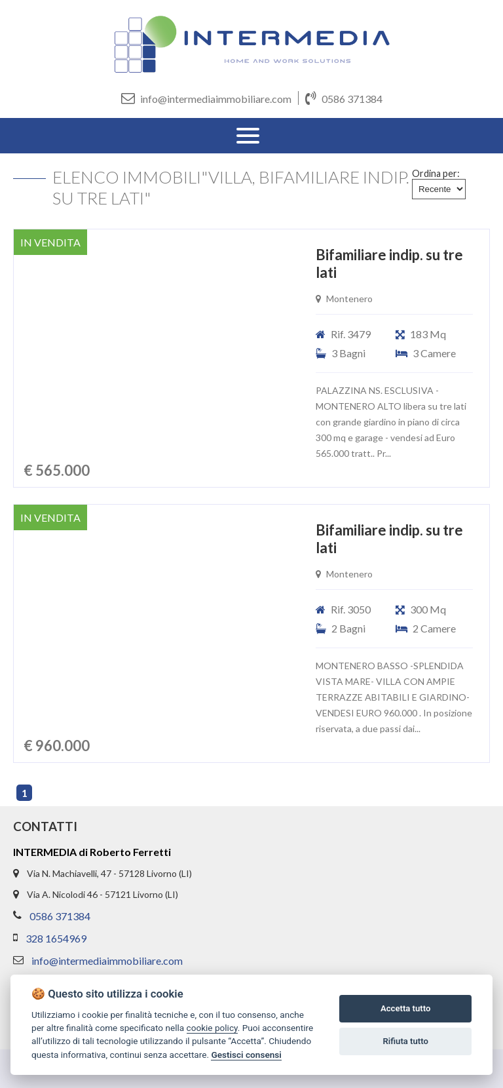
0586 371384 (343, 98)
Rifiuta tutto (405, 1041)
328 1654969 (56, 938)
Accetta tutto (405, 1008)
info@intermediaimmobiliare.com (206, 98)
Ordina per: (436, 173)
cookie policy (212, 1027)
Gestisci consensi (246, 1054)
